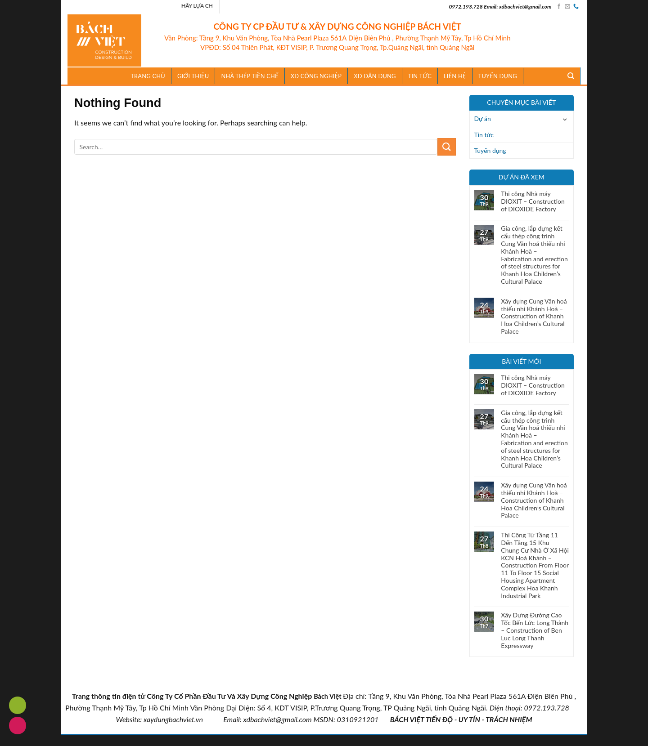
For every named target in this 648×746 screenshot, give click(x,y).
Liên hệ (455, 76)
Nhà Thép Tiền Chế (249, 76)
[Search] (571, 76)
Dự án (482, 118)
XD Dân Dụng (375, 76)
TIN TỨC (420, 76)
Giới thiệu (193, 76)
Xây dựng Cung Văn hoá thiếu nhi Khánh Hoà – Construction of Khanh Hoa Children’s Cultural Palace (534, 316)
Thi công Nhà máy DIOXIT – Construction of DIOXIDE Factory (533, 201)
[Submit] (446, 147)
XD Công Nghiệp (316, 76)
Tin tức (484, 134)
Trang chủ (147, 76)
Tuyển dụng (497, 76)
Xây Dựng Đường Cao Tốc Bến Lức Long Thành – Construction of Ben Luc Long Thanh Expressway (534, 630)
